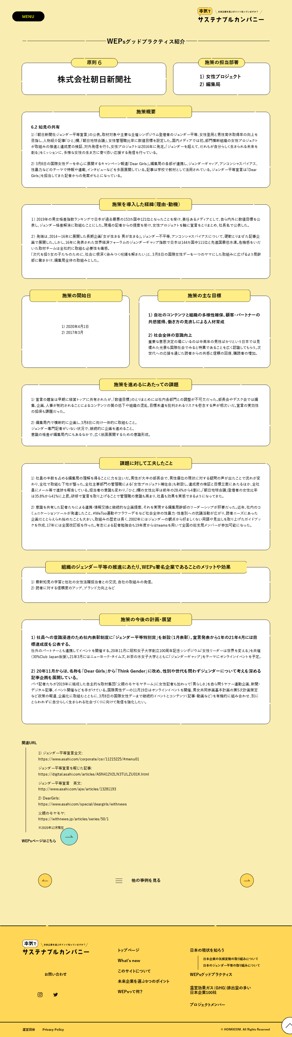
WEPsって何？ (130, 992)
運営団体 (29, 1029)
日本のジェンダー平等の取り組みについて (231, 965)
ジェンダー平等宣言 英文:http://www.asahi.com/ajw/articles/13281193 (77, 787)
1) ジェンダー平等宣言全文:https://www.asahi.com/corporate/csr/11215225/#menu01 (88, 756)
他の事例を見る (146, 880)
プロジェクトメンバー (207, 1005)
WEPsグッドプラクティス (211, 975)
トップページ (128, 950)
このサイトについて (134, 971)
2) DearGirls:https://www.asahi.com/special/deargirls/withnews (82, 801)
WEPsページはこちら (50, 838)
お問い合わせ (55, 974)
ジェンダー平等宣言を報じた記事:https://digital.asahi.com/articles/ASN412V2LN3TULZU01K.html (93, 771)
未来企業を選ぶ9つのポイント (143, 981)
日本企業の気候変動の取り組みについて (230, 959)
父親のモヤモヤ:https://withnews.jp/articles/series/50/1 (73, 816)
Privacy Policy (53, 1029)
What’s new (129, 961)
